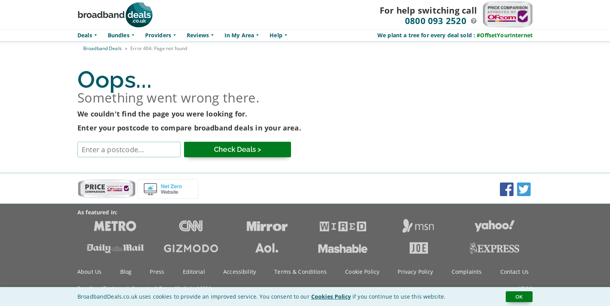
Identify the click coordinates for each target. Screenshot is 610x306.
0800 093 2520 (435, 20)
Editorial (194, 271)
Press (157, 271)
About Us (89, 271)
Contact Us (514, 271)
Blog (126, 271)
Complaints (467, 271)
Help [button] (280, 35)
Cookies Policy (331, 296)
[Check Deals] (237, 149)
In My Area (243, 35)
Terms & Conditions (300, 271)
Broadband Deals (102, 48)
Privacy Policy (415, 271)
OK (519, 297)
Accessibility (239, 271)
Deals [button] (88, 35)
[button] (474, 21)
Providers (162, 35)
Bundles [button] (122, 35)
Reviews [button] (202, 35)
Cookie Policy (362, 271)
